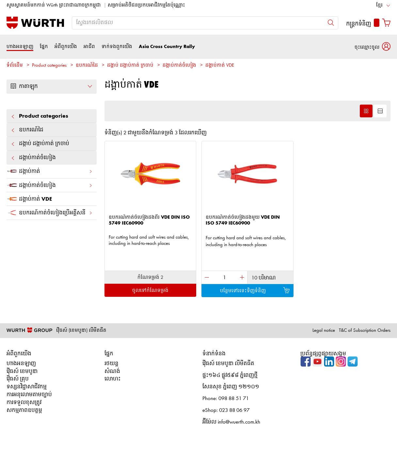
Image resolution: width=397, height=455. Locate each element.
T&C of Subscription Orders (364, 330)
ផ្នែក (44, 46)
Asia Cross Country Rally (167, 46)
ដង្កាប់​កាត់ (50, 171)
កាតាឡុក (51, 86)
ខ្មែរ (379, 5)
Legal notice (323, 330)
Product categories (49, 65)
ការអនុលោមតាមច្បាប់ (29, 394)
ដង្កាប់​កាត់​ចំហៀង (179, 65)
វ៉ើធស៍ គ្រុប (18, 379)
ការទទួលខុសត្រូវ (24, 402)
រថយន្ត (111, 363)
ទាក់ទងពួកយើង (117, 46)
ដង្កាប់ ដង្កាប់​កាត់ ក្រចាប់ (130, 65)
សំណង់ (112, 371)
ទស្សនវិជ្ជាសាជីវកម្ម (27, 387)
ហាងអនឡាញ (20, 46)
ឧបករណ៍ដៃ (87, 65)
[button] (372, 46)
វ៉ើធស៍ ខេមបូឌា (22, 371)
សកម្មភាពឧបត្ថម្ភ (24, 410)
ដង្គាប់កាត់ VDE (219, 65)
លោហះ (112, 379)
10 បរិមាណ (263, 278)
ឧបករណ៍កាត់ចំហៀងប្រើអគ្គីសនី (50, 212)
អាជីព (89, 46)
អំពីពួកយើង (66, 46)
